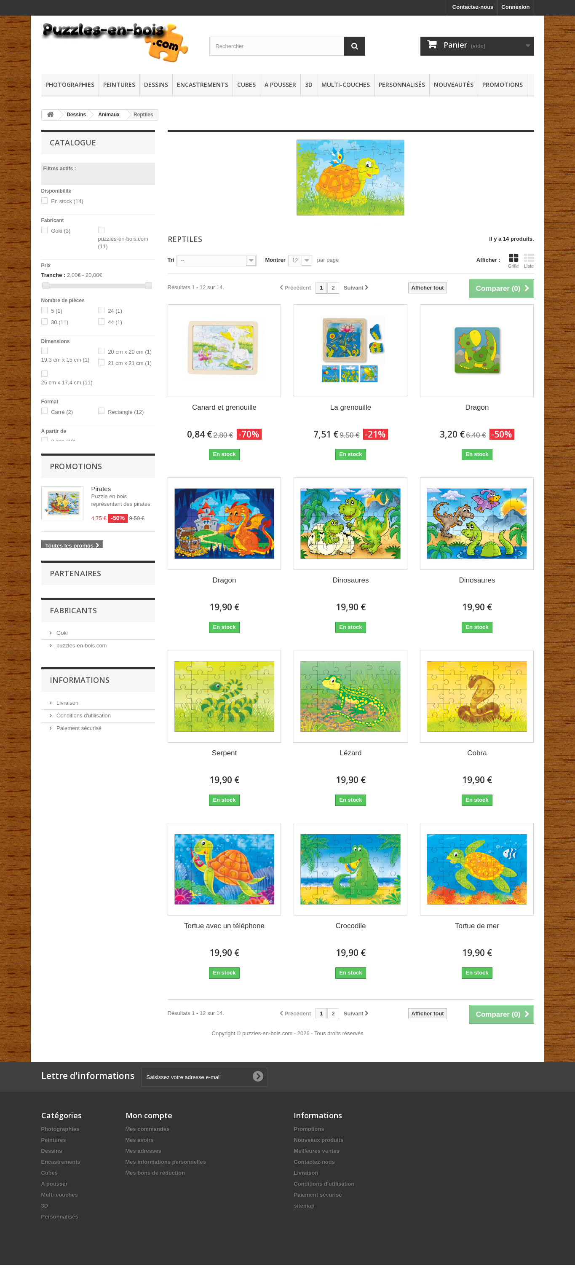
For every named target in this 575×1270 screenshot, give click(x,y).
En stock (67, 201)
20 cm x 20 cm (130, 352)
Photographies (69, 85)
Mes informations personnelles (166, 1162)
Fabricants (73, 830)
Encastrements (202, 85)
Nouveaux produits (318, 1140)
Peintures (119, 85)
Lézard (350, 753)
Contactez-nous (473, 7)
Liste (529, 260)
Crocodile (351, 926)
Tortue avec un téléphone (224, 926)
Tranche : (53, 275)
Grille (513, 260)
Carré (62, 412)
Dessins (156, 85)
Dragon (477, 407)
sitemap (304, 1206)
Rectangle (126, 412)
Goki (60, 231)
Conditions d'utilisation (83, 932)
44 (115, 322)
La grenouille (350, 407)
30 (59, 322)
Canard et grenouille (224, 407)
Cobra (477, 753)
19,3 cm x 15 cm (65, 360)
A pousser (280, 85)
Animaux (109, 115)
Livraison (67, 920)
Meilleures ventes (316, 1151)
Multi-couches (345, 85)
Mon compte (149, 1115)
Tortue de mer (477, 926)
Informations (80, 897)
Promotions (502, 85)
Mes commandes (148, 1129)
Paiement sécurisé (78, 945)
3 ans (63, 441)
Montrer (275, 260)
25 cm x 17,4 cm (67, 382)
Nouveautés (453, 85)
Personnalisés (402, 85)
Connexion (515, 7)
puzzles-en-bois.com (81, 865)
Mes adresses (143, 1151)
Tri (171, 260)
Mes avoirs (140, 1140)
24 (115, 311)
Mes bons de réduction (155, 1173)
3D (309, 85)
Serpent (224, 753)
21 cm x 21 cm (130, 363)
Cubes (246, 85)
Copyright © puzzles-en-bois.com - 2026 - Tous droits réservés (288, 1033)
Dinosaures (350, 580)
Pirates (101, 502)
